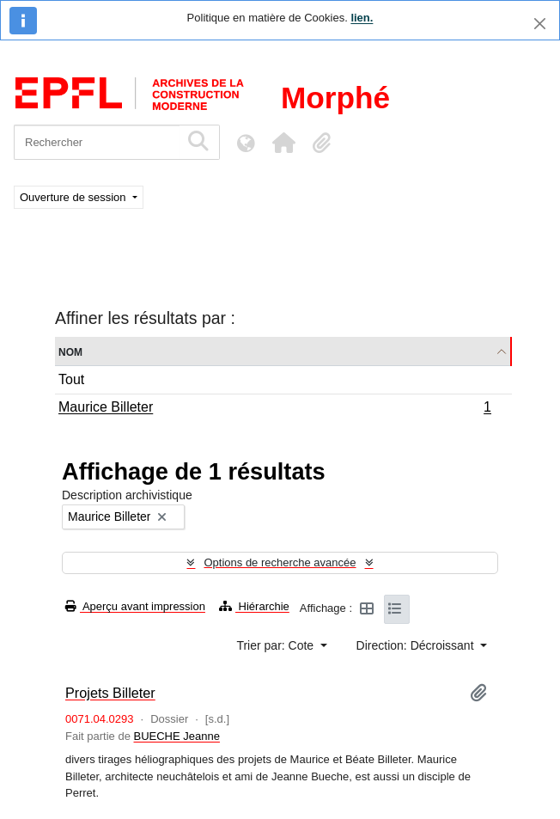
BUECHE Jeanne (177, 736)
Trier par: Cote (276, 645)
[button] (283, 142)
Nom (70, 351)
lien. (361, 17)
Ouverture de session (74, 197)
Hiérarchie (254, 606)
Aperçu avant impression (135, 606)
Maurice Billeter (274, 409)
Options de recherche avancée (280, 562)
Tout (71, 379)
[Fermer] (539, 23)
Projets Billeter (110, 692)
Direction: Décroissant (417, 645)
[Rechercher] (97, 142)
